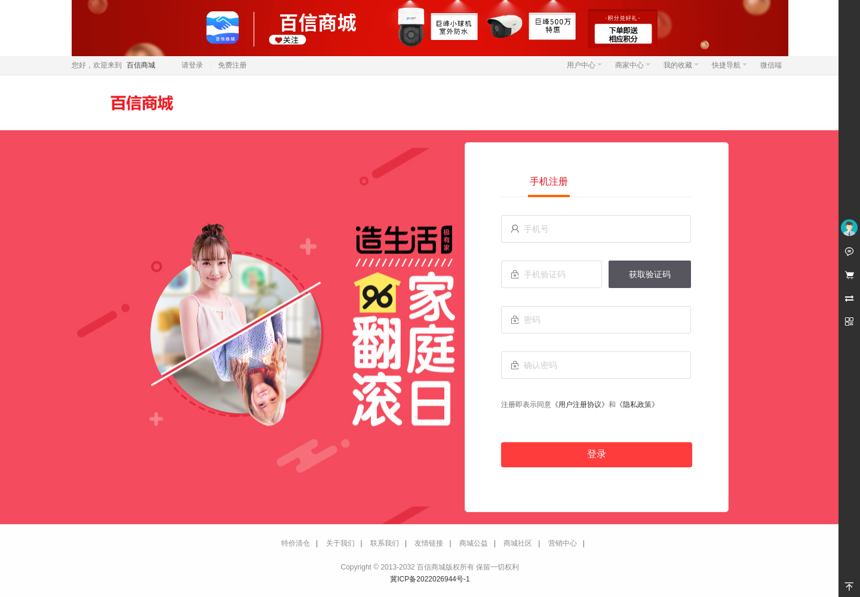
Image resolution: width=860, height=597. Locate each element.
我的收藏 (681, 65)
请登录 (192, 65)
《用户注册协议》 (580, 404)
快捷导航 (729, 65)
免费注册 (232, 65)
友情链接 (428, 543)
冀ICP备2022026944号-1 (429, 579)
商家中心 (632, 65)
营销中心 (562, 543)
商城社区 (517, 543)
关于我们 (340, 543)
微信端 (771, 65)
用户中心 (584, 65)
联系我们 (384, 543)
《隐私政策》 (637, 404)
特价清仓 (295, 543)
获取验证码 (650, 274)
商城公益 (473, 543)
